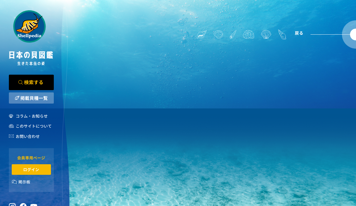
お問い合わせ (28, 136)
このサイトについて (34, 126)
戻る (299, 33)
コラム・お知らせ (32, 116)
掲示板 (24, 182)
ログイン (31, 169)
